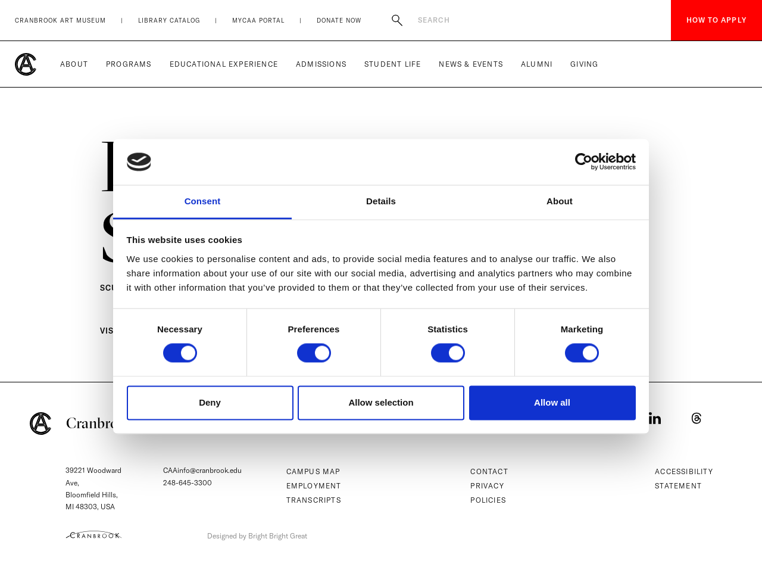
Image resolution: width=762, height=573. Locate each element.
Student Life (392, 64)
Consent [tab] (203, 201)
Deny (210, 402)
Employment (314, 485)
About (74, 64)
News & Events (471, 64)
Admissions (321, 64)
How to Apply (716, 19)
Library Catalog (169, 20)
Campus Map (313, 471)
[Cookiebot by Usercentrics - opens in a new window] (584, 162)
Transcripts (313, 500)
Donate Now (339, 20)
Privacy (487, 485)
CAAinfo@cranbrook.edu (202, 470)
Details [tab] (381, 201)
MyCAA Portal (258, 20)
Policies (488, 500)
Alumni (536, 64)
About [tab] (559, 201)
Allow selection (380, 402)
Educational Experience (224, 64)
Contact (489, 471)
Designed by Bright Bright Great (257, 535)
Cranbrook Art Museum (60, 20)
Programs (129, 64)
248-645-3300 (187, 482)
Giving (584, 64)
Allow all (552, 402)
